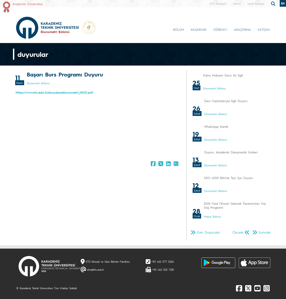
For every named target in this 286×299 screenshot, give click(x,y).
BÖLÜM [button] (178, 29)
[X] (248, 288)
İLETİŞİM (264, 29)
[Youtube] (257, 288)
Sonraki (264, 232)
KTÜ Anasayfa (218, 3)
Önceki (237, 232)
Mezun (237, 3)
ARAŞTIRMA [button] (242, 29)
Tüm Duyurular (208, 232)
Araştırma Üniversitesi (28, 4)
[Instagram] (266, 288)
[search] (273, 3)
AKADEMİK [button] (199, 29)
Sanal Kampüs (255, 3)
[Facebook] (239, 288)
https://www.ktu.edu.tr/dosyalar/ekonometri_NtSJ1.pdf (54, 92)
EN (283, 3)
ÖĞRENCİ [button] (220, 29)
